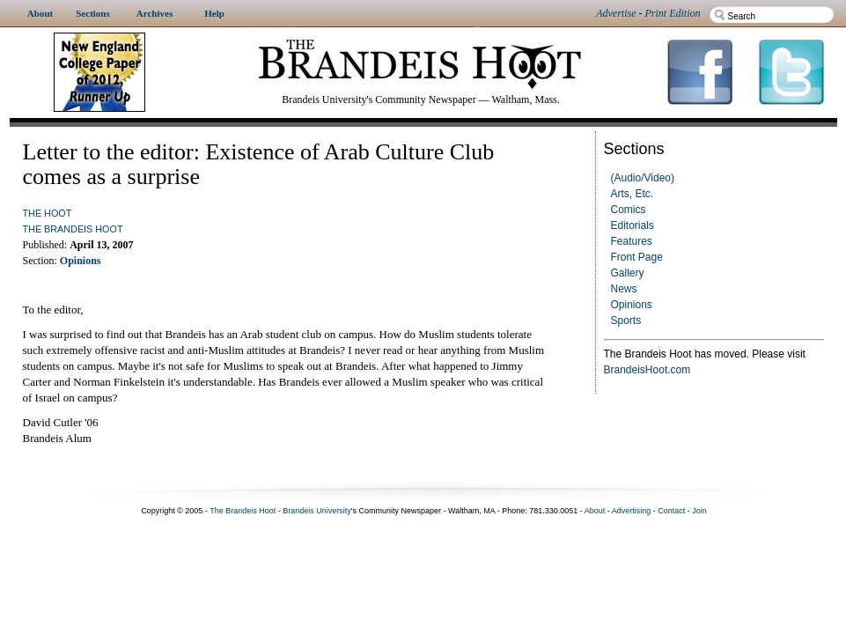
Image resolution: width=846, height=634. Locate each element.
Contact (671, 510)
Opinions (631, 305)
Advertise (616, 13)
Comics (628, 209)
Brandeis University (317, 510)
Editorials (632, 225)
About (595, 510)
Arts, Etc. (632, 194)
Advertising (631, 510)
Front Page (637, 257)
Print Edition (673, 13)
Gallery (627, 273)
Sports (626, 320)
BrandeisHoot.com (647, 370)
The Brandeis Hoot (73, 229)
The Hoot (47, 213)
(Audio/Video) (643, 178)
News (624, 289)
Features (631, 241)
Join (699, 510)
